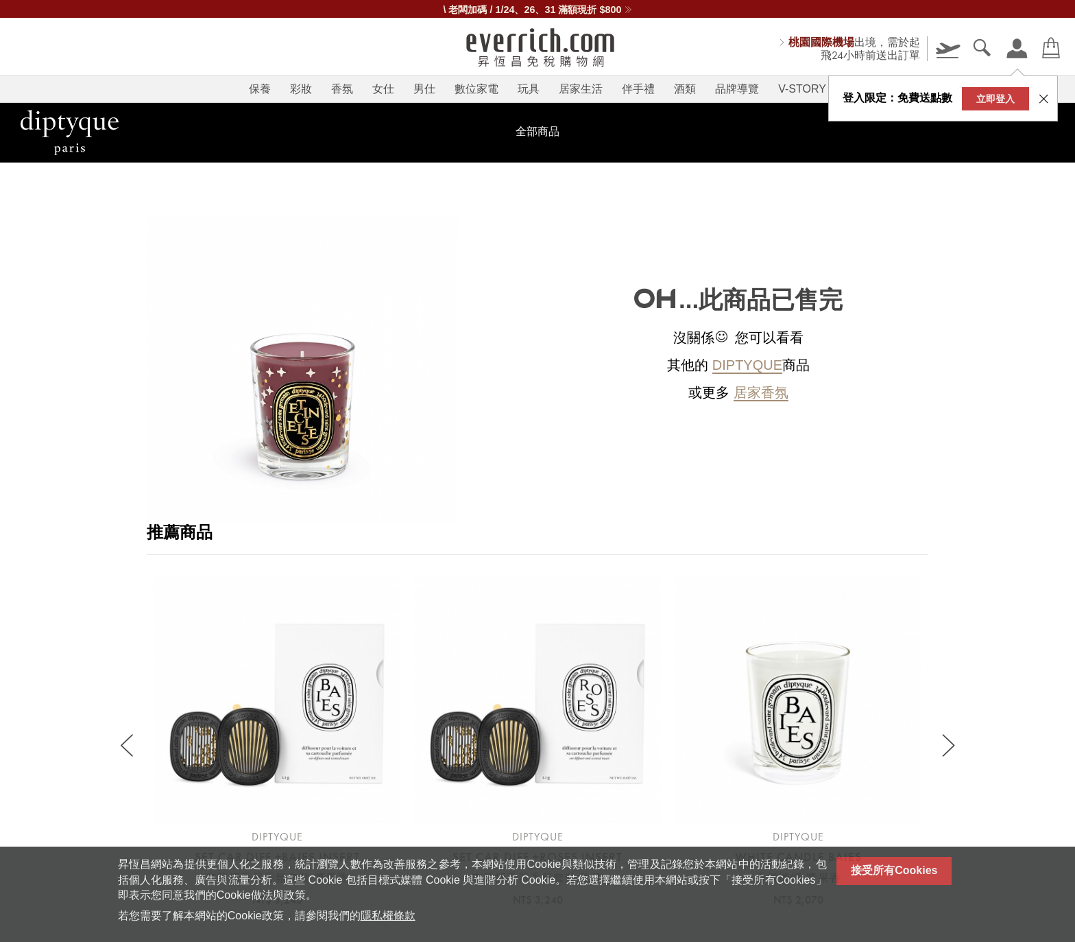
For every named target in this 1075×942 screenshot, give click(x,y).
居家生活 (581, 89)
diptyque (747, 365)
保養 (260, 89)
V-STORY (802, 89)
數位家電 (476, 89)
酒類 (685, 89)
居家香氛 (761, 392)
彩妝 (301, 89)
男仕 (424, 89)
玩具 (529, 89)
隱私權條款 (388, 915)
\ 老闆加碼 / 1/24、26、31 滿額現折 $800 (537, 9)
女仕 (383, 89)
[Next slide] (947, 746)
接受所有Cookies (894, 870)
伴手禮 (638, 89)
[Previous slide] (128, 746)
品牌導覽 (737, 89)
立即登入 (995, 99)
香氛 (342, 89)
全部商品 (537, 131)
